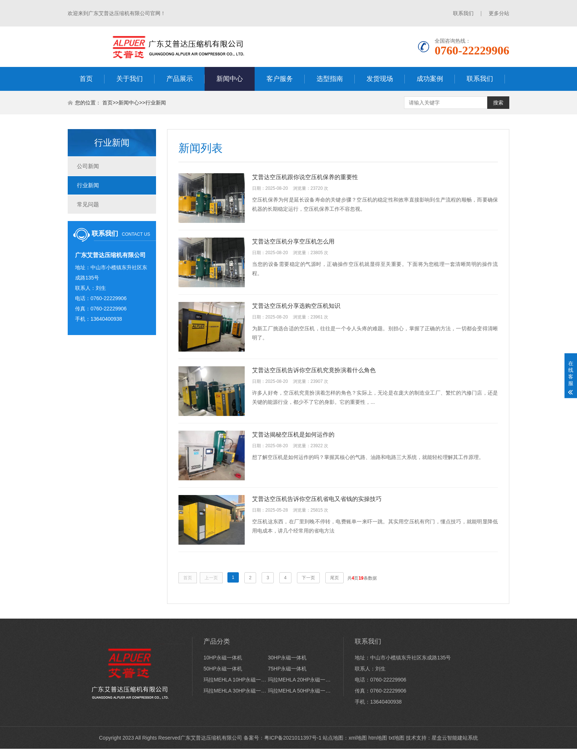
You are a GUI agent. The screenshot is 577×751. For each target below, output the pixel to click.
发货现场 (380, 78)
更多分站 (499, 13)
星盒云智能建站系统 (455, 740)
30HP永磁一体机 (287, 660)
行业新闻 (155, 103)
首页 (86, 78)
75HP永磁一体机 (287, 671)
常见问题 (88, 204)
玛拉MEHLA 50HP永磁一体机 (300, 693)
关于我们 (129, 78)
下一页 (308, 580)
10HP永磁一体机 (222, 660)
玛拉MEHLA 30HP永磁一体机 (235, 693)
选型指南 (329, 78)
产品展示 (179, 78)
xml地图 (357, 740)
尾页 (334, 580)
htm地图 (377, 740)
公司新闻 (88, 166)
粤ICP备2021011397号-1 (293, 740)
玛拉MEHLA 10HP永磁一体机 (235, 682)
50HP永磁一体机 (222, 671)
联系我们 (463, 13)
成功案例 (430, 78)
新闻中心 (229, 78)
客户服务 (279, 78)
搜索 (498, 103)
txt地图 (396, 740)
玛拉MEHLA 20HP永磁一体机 (300, 682)
